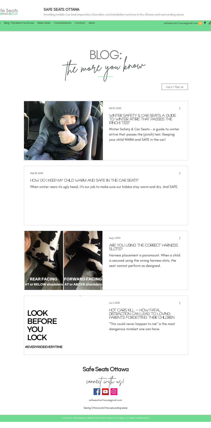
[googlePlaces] (205, 23)
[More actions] (181, 108)
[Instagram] (114, 391)
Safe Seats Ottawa (105, 369)
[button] (92, 23)
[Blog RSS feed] (200, 23)
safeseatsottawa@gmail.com (181, 23)
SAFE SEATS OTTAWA (61, 9)
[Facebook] (97, 391)
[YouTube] (105, 391)
